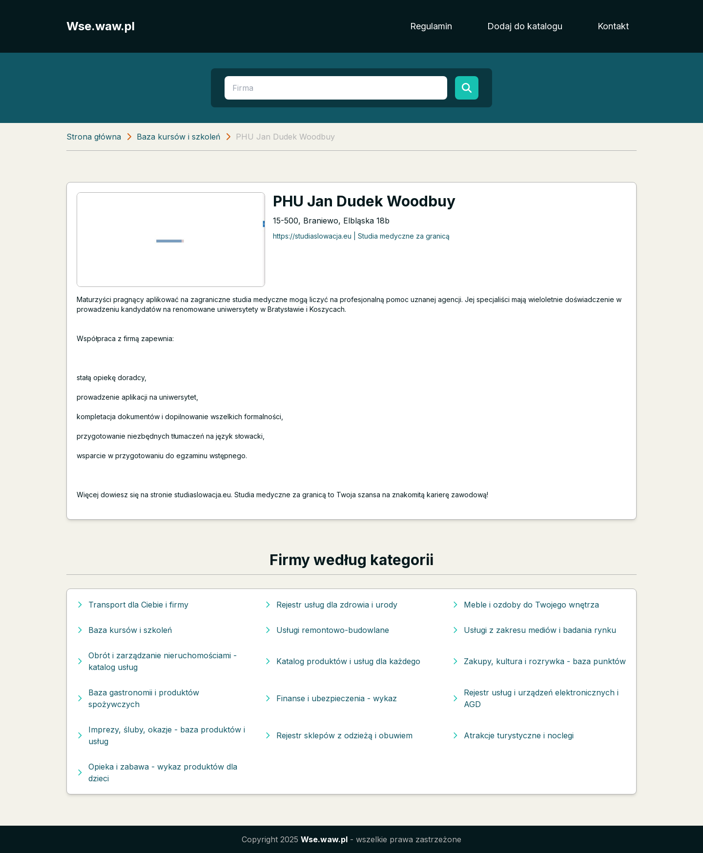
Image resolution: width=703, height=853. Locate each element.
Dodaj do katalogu (524, 26)
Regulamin (431, 26)
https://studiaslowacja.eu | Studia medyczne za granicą (361, 236)
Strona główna (93, 137)
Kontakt (613, 26)
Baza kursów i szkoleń (178, 137)
